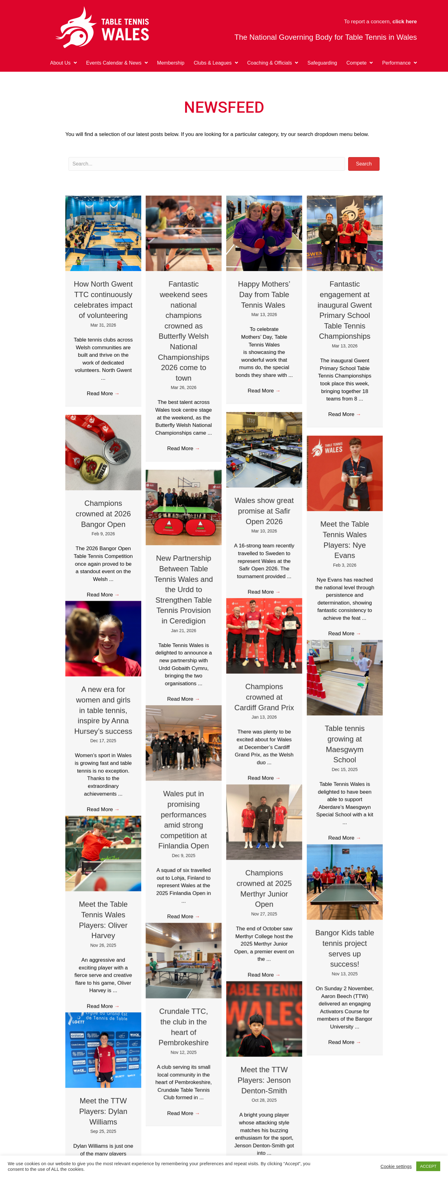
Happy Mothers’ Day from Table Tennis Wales (264, 294)
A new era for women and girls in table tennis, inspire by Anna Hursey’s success (103, 700)
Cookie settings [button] (396, 1166)
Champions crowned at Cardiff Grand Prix (264, 686)
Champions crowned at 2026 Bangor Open (103, 513)
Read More (103, 393)
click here (405, 22)
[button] (364, 164)
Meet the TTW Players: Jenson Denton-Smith (264, 1049)
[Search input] (206, 164)
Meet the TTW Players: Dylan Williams (103, 1080)
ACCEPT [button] (428, 1166)
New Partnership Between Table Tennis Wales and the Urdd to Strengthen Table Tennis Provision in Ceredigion (183, 589)
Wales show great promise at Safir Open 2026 (264, 510)
